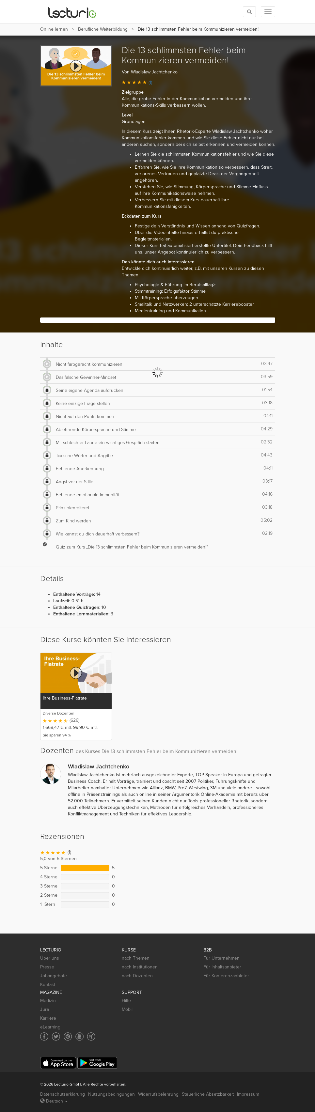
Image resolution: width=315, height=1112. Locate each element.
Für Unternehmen (221, 958)
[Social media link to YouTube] (79, 1036)
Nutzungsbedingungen (111, 1094)
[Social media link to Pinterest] (68, 1036)
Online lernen (54, 29)
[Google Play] (97, 1063)
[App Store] (58, 1063)
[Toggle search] (249, 11)
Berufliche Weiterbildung (103, 29)
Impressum (248, 1094)
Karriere (48, 1018)
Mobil (127, 1009)
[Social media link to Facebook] (44, 1036)
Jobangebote (53, 976)
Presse (47, 967)
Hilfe (126, 1000)
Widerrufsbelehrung (158, 1094)
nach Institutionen (140, 967)
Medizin (48, 1000)
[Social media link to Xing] (91, 1036)
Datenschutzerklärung (62, 1094)
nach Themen (136, 958)
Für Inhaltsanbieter (222, 967)
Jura (44, 1009)
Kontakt (47, 984)
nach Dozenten (137, 976)
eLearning (50, 1027)
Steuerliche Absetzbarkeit (208, 1094)
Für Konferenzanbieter (226, 976)
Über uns (49, 958)
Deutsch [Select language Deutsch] (54, 1101)
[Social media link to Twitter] (56, 1036)
